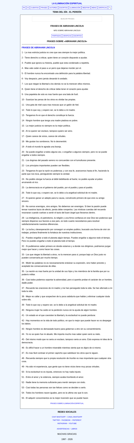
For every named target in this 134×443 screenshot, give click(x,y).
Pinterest (76, 420)
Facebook (66, 420)
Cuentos (35, 8)
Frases (44, 8)
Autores (53, 8)
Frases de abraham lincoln (38, 47)
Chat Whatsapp (59, 417)
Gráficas (103, 8)
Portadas (56, 36)
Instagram (62, 423)
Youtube (73, 423)
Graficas (67, 36)
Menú (94, 8)
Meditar (86, 8)
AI (28, 8)
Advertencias (63, 429)
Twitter (56, 420)
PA (24, 8)
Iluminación (75, 8)
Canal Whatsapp (74, 417)
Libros (74, 429)
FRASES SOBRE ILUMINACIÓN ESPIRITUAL (67, 403)
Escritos (63, 8)
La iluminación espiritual (67, 3)
